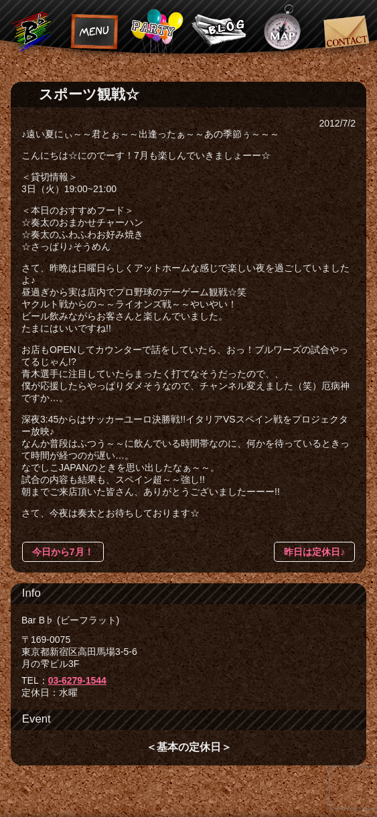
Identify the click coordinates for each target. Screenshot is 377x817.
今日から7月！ (63, 551)
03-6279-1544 (77, 680)
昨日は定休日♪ (314, 551)
